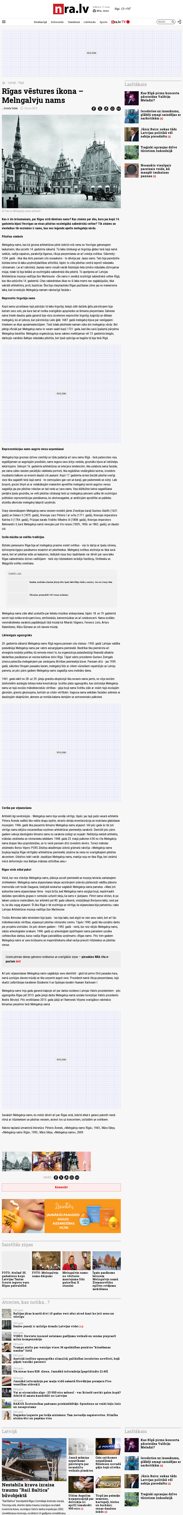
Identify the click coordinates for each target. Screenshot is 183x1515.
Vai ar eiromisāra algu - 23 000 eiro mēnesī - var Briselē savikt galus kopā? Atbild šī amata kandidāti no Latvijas (67, 1394)
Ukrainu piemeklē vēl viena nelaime (48, 595)
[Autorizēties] (179, 22)
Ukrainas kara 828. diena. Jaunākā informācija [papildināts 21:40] (60, 1371)
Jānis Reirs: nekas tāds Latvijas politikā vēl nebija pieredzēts (159, 132)
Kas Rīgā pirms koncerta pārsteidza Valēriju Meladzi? (160, 96)
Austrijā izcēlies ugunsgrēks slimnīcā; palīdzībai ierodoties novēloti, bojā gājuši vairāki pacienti (66, 1360)
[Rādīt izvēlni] (4, 22)
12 (81, 1326)
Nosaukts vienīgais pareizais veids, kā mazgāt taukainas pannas (156, 170)
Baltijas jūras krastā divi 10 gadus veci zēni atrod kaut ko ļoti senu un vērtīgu (63, 1315)
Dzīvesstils (57, 22)
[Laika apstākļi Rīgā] (123, 9)
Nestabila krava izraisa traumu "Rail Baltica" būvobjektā (28, 1490)
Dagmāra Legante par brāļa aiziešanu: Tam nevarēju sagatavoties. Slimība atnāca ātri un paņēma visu (65, 1416)
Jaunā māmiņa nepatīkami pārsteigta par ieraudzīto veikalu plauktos (80, 1464)
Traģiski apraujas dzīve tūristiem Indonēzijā (159, 149)
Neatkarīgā (40, 22)
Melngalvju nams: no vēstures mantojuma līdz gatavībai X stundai (75, 1279)
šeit (18, 961)
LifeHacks (90, 22)
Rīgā (21, 82)
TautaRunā (74, 22)
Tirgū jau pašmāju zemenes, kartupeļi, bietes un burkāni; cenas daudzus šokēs (108, 1503)
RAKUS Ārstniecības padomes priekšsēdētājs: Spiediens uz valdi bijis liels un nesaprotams (67, 1405)
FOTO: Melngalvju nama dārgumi (45, 1274)
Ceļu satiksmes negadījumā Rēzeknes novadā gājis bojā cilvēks (108, 1462)
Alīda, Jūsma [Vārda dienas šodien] (101, 11)
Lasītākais (136, 84)
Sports (103, 22)
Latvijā (12, 82)
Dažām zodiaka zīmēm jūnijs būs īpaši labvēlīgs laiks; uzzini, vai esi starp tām (70, 582)
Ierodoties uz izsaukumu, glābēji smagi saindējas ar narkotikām (161, 114)
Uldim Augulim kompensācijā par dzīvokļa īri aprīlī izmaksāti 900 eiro (81, 1502)
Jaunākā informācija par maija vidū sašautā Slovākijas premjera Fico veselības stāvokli (62, 1382)
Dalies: (48, 1177)
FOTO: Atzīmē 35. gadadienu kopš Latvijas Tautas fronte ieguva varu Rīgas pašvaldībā (15, 1279)
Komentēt (61, 1187)
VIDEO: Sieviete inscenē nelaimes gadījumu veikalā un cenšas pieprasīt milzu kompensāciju (64, 1337)
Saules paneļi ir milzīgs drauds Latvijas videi (46, 1326)
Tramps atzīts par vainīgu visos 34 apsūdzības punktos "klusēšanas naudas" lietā (62, 1349)
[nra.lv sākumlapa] (71, 9)
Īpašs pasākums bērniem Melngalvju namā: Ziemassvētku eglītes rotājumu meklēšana (106, 1281)
